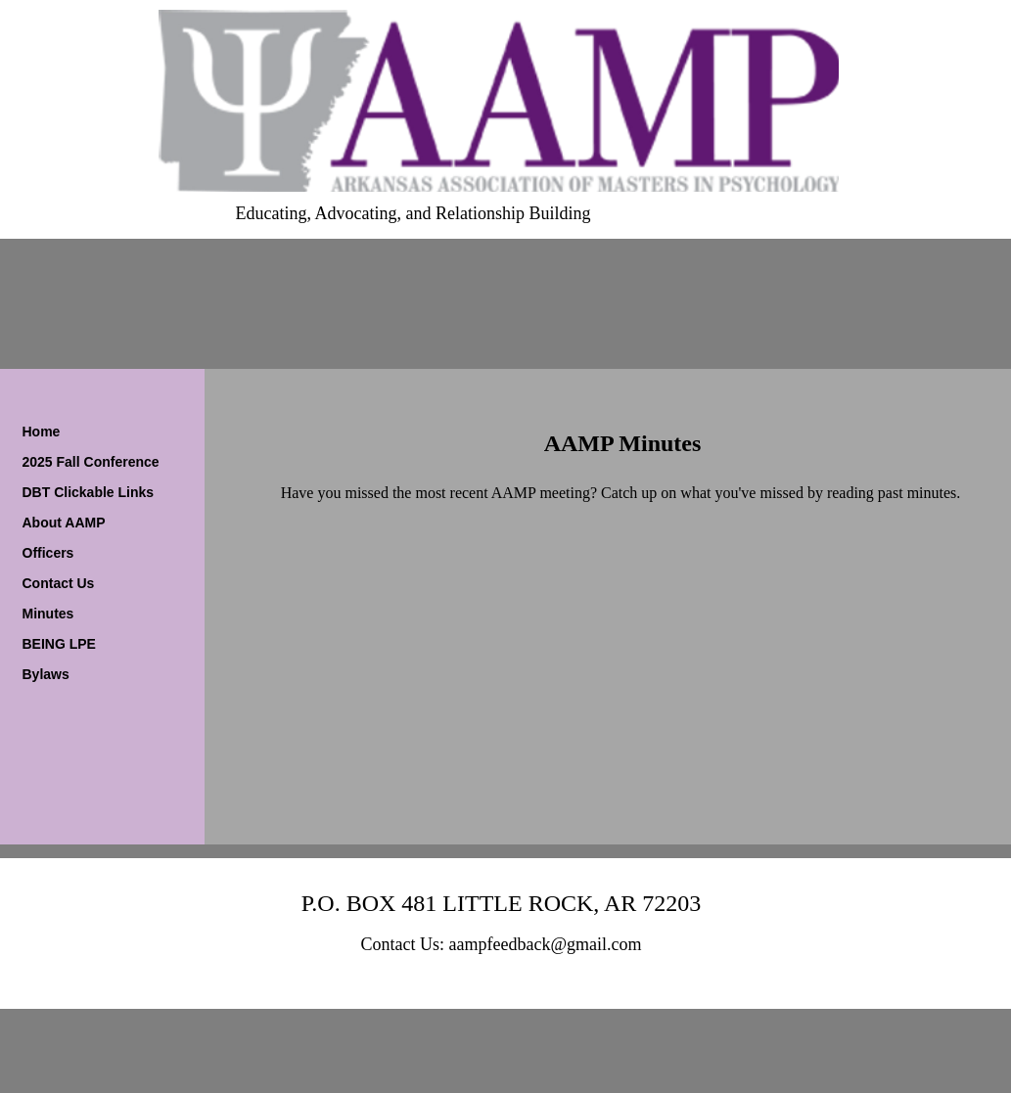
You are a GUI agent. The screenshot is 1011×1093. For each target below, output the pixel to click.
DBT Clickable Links (89, 492)
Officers (48, 553)
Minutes (48, 613)
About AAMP (64, 522)
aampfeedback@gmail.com (545, 944)
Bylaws (46, 674)
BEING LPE (59, 644)
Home (42, 431)
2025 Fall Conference (91, 462)
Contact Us (59, 583)
